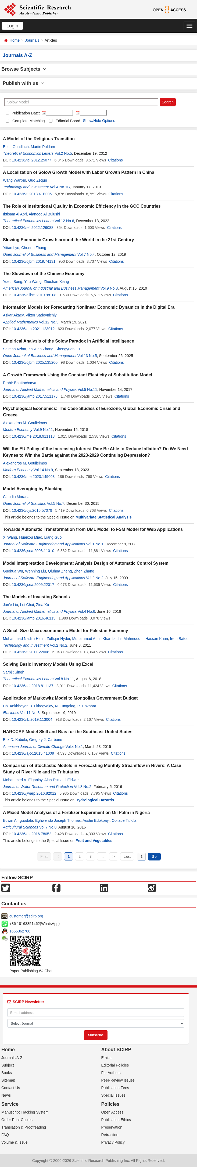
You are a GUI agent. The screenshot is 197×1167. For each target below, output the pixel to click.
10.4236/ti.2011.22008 (30, 652)
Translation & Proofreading (23, 1127)
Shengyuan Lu (67, 349)
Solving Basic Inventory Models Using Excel (48, 664)
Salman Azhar (14, 349)
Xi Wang (10, 537)
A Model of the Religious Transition (39, 138)
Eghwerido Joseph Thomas (58, 820)
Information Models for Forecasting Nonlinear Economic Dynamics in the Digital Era (88, 307)
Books (6, 1073)
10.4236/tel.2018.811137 (32, 686)
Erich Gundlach (16, 147)
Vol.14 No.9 (43, 470)
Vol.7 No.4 (86, 254)
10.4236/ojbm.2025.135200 (35, 362)
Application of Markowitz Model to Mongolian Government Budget (70, 698)
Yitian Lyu (11, 248)
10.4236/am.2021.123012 (33, 329)
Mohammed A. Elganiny (22, 780)
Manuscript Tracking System (25, 1112)
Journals (32, 40)
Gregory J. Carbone (45, 739)
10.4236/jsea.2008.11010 (33, 551)
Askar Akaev (13, 315)
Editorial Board (68, 121)
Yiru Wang (32, 281)
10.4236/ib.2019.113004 (32, 719)
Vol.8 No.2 (82, 786)
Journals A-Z (12, 1058)
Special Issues (113, 1095)
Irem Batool (179, 638)
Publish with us (23, 83)
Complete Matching (28, 121)
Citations (115, 160)
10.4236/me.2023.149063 (33, 476)
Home (15, 40)
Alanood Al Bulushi (44, 214)
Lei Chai (27, 605)
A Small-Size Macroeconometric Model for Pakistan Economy (65, 630)
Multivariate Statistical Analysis (104, 517)
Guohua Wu (13, 571)
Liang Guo (53, 537)
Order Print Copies (17, 1120)
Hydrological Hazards (95, 800)
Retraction (110, 1135)
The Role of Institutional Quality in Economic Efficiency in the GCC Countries (82, 206)
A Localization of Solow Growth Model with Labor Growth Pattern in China (78, 172)
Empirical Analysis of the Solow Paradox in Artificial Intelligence (68, 341)
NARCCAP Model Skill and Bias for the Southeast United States (67, 731)
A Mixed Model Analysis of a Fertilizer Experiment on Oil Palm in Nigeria (76, 812)
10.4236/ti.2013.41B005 (32, 194)
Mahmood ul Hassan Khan (146, 638)
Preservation (112, 1127)
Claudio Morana (16, 497)
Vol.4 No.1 (74, 746)
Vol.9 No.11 (43, 429)
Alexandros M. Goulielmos (25, 423)
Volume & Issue (14, 1142)
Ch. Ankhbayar (15, 706)
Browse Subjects (23, 69)
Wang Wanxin (14, 180)
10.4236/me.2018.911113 (33, 436)
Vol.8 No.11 (64, 679)
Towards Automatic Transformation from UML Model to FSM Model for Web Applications (93, 529)
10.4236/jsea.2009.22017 (33, 584)
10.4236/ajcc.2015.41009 (33, 753)
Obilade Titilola (124, 820)
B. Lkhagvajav (41, 706)
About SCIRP (116, 1049)
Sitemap (8, 1080)
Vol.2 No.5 (63, 153)
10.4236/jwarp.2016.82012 (34, 793)
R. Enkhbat (86, 706)
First (44, 856)
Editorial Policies (115, 1065)
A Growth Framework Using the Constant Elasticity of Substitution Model (77, 375)
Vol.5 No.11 (87, 389)
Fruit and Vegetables (94, 840)
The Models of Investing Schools (36, 597)
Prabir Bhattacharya (19, 383)
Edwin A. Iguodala (18, 820)
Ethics (106, 1058)
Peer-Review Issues (118, 1080)
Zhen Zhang (84, 571)
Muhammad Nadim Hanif (24, 638)
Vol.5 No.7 (55, 503)
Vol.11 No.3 (30, 713)
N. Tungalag (65, 706)
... (102, 856)
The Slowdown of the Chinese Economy (43, 273)
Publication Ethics (116, 1120)
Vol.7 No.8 (48, 827)
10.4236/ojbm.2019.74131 (34, 261)
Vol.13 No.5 (87, 356)
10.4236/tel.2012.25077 (31, 160)
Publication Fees (115, 1088)
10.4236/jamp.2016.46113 (34, 618)
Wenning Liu (35, 571)
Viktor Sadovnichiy (41, 315)
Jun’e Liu (10, 605)
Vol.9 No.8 (109, 288)
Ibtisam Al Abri (15, 214)
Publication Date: (25, 113)
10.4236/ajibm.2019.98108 (34, 295)
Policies (110, 1104)
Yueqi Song (12, 281)
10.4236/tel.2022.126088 (32, 227)
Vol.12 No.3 (48, 322)
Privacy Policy (113, 1142)
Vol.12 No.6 (64, 221)
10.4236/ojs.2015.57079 (32, 510)
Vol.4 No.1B (60, 187)
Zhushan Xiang (56, 281)
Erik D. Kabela (15, 739)
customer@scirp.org (26, 916)
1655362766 (19, 931)
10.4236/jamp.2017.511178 (35, 396)
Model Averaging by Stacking (33, 489)
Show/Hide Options (99, 120)
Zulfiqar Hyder (58, 638)
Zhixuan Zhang (40, 349)
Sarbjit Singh (13, 672)
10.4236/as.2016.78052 (31, 834)
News (6, 1095)
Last (127, 856)
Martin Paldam (43, 147)
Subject (7, 1065)
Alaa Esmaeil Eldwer (61, 780)
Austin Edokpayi (96, 820)
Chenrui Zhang (33, 248)
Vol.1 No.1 (94, 544)
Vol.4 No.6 (86, 611)
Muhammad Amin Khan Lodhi (97, 638)
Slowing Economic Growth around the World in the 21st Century (68, 239)
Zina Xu (42, 605)
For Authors (111, 1073)
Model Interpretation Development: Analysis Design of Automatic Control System (86, 563)
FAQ (5, 1135)
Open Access (112, 1112)
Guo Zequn (37, 180)
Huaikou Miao (30, 537)
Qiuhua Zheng (60, 571)
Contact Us (10, 1088)
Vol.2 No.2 (94, 578)
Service (10, 1104)
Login (12, 25)
